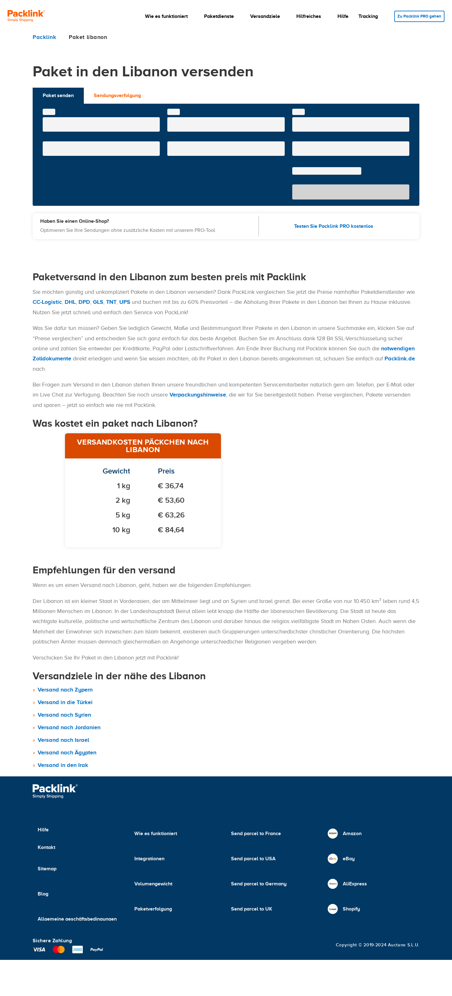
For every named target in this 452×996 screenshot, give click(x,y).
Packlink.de (400, 358)
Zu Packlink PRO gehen (417, 16)
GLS (98, 302)
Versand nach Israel (63, 740)
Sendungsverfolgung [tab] (117, 95)
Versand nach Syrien (64, 715)
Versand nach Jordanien (69, 727)
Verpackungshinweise (198, 394)
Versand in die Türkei (65, 702)
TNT (111, 302)
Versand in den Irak (63, 765)
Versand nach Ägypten (67, 752)
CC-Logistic (47, 302)
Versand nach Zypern (65, 690)
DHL (70, 302)
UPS (124, 302)
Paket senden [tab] (58, 95)
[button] (165, 16)
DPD (84, 302)
